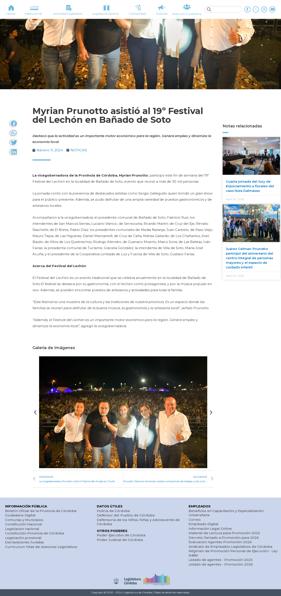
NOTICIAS (78, 150)
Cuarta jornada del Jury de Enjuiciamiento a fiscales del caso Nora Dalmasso (250, 186)
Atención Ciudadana (187, 14)
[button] (35, 412)
